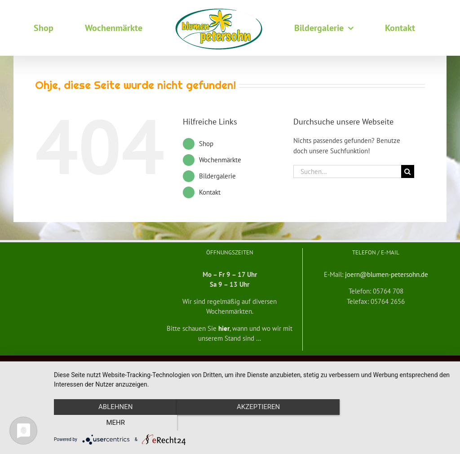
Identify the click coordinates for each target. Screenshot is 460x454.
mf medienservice (298, 363)
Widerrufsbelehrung (164, 363)
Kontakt (210, 192)
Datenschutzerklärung (348, 363)
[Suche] (407, 171)
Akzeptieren (252, 423)
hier (224, 328)
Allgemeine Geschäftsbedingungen (98, 363)
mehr (391, 423)
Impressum (389, 363)
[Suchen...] (347, 171)
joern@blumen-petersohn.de (386, 274)
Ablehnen (113, 423)
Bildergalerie (217, 176)
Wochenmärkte (220, 160)
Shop (206, 143)
